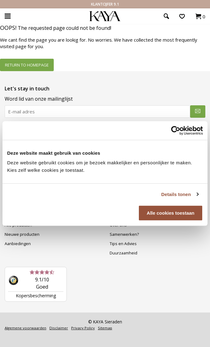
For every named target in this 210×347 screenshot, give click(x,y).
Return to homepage (27, 65)
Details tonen (176, 194)
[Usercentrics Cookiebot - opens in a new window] (175, 130)
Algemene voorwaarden (25, 328)
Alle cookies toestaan (170, 213)
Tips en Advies (123, 243)
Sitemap (105, 328)
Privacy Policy (83, 328)
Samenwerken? (124, 234)
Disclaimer (58, 328)
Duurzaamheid (123, 253)
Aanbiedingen (18, 243)
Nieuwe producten (22, 234)
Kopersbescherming (36, 296)
